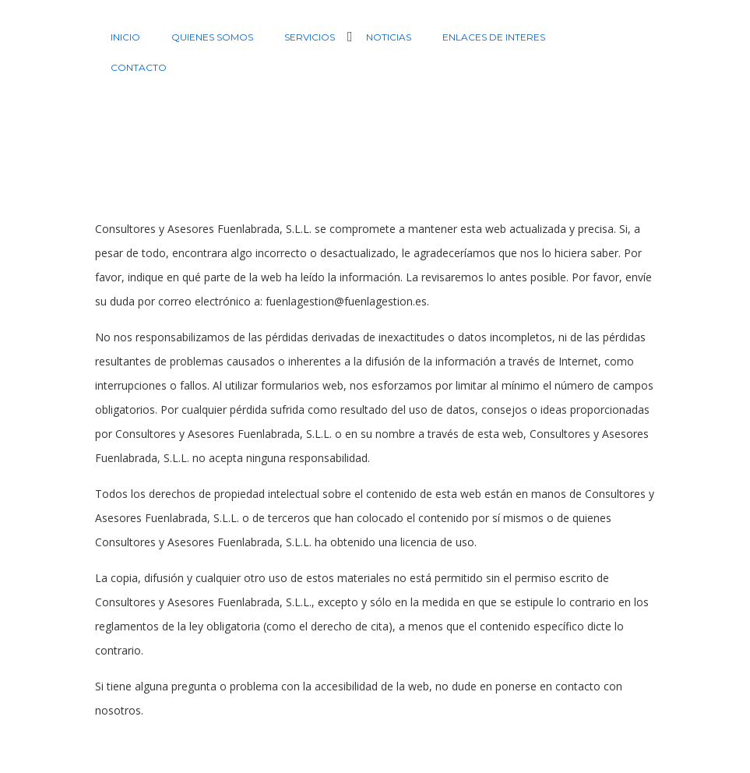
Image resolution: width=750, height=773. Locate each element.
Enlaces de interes (493, 37)
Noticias (388, 37)
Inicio (125, 37)
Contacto (139, 67)
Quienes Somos (212, 37)
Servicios (309, 37)
